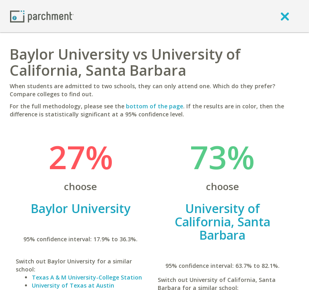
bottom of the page (154, 106)
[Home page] (42, 16)
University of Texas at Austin (73, 285)
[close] (285, 16)
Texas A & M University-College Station (87, 277)
